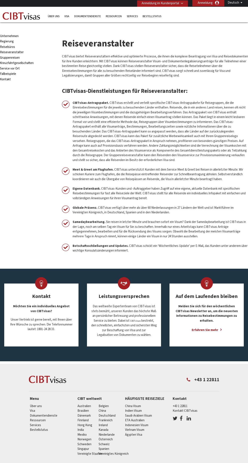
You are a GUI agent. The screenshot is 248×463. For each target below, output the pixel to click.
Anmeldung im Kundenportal (159, 3)
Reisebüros (7, 39)
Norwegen (84, 432)
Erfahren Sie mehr (205, 322)
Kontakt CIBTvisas (185, 403)
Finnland (83, 412)
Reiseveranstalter (12, 44)
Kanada (103, 422)
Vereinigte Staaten (89, 446)
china (102, 403)
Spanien (104, 441)
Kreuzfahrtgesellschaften (17, 55)
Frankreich (106, 412)
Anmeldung (205, 3)
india (80, 422)
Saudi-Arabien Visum (138, 408)
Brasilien (83, 403)
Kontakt (5, 72)
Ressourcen (114, 16)
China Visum (133, 398)
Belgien (104, 398)
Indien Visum (133, 403)
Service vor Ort (10, 61)
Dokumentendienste (87, 16)
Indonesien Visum (136, 417)
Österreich (106, 432)
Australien (84, 398)
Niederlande (107, 427)
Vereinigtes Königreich (114, 446)
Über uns (53, 16)
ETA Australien (135, 412)
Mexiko (82, 427)
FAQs (98, 460)
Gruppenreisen (10, 50)
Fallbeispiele (8, 66)
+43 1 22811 (180, 398)
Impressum (191, 460)
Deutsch (233, 2)
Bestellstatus (152, 16)
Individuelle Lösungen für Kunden (65, 460)
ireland (103, 417)
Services (132, 16)
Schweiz (104, 436)
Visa (66, 16)
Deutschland (107, 408)
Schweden (84, 436)
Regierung (7, 34)
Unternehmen (9, 28)
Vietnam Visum (134, 422)
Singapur (83, 441)
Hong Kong (84, 417)
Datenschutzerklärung (124, 460)
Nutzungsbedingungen (161, 460)
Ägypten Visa (133, 427)
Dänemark (84, 408)
